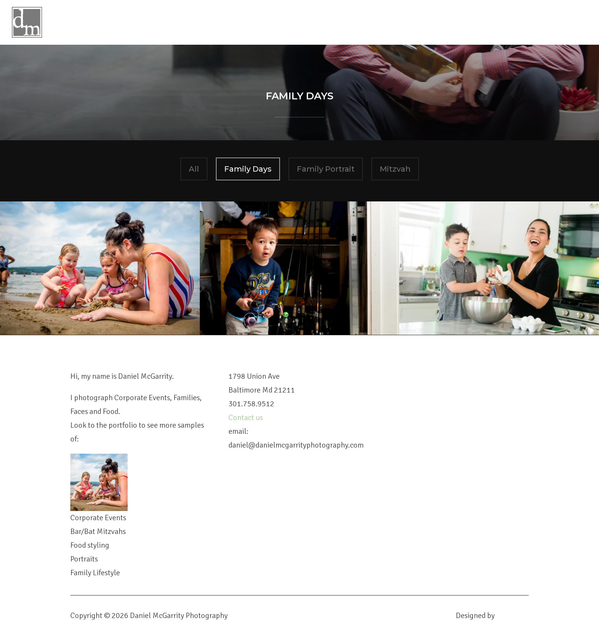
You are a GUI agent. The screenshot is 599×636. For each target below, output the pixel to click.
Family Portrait (326, 169)
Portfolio (359, 17)
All (194, 169)
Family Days (248, 169)
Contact (477, 17)
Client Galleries (535, 17)
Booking (434, 17)
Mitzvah (395, 169)
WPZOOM (512, 615)
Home (281, 17)
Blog (398, 17)
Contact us (246, 417)
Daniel (316, 17)
